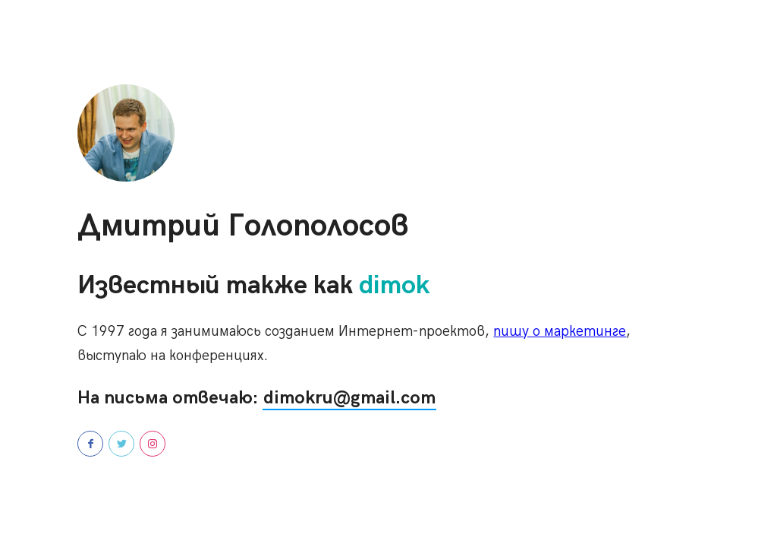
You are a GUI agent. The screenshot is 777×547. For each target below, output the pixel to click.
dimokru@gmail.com (349, 398)
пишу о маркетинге (559, 331)
